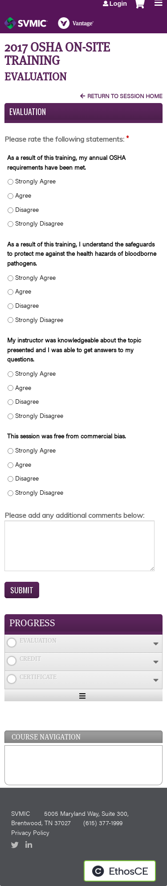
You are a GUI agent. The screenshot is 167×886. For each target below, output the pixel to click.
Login (118, 3)
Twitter (15, 845)
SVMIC (20, 813)
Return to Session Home (125, 96)
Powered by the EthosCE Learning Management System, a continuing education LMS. (120, 871)
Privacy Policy (30, 832)
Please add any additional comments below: (74, 515)
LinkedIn (29, 845)
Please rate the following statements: (64, 139)
